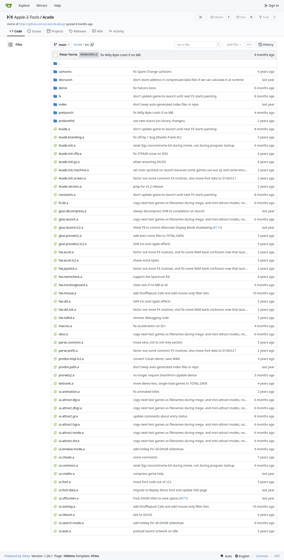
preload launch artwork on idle (155, 531)
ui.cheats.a (66, 457)
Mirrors (41, 5)
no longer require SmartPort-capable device (165, 375)
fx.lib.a (63, 203)
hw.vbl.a (65, 301)
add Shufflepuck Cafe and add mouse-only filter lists (171, 293)
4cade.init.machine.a (74, 170)
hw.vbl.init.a (67, 309)
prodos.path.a (69, 367)
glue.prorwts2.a (70, 236)
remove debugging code (151, 318)
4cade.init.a (67, 145)
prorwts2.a (66, 375)
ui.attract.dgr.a (69, 400)
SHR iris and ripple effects (151, 244)
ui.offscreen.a (68, 498)
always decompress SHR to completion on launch (169, 211)
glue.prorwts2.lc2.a (72, 244)
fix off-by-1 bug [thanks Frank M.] (157, 137)
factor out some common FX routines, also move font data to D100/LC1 (185, 178)
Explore (24, 5)
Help (57, 5)
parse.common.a (71, 342)
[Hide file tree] (10, 44)
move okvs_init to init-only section (157, 342)
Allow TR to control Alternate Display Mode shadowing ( (173, 227)
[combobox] (197, 44)
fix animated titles (146, 391)
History (265, 44)
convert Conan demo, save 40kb (156, 359)
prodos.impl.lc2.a (71, 359)
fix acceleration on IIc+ (149, 326)
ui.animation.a (69, 391)
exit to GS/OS (142, 515)
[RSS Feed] (200, 17)
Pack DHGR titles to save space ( (156, 498)
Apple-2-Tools (26, 17)
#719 (217, 227)
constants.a (67, 195)
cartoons (65, 71)
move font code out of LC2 (152, 482)
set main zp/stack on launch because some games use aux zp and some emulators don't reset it (202, 170)
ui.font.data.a (68, 490)
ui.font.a (65, 482)
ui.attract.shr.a (69, 441)
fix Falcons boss (144, 88)
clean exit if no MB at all (150, 285)
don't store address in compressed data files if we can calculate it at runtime (188, 80)
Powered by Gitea (17, 556)
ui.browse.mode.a (72, 449)
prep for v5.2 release (148, 186)
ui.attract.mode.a (71, 432)
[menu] (249, 44)
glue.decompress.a (72, 211)
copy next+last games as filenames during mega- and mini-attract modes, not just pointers (199, 203)
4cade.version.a (70, 186)
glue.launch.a (68, 219)
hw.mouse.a (67, 293)
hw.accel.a (66, 252)
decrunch (65, 80)
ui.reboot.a (67, 515)
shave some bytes (146, 260)
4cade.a (64, 129)
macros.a (65, 326)
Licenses (262, 556)
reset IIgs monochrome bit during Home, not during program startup (183, 145)
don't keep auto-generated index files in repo (166, 104)
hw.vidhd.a (66, 318)
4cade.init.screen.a (72, 178)
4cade (48, 17)
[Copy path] (92, 44)
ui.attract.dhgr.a (70, 408)
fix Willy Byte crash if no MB (121, 55)
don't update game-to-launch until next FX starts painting (175, 96)
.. (56, 63)
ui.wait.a (65, 531)
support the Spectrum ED (151, 277)
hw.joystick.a (68, 268)
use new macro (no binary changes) (159, 121)
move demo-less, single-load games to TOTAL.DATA (170, 383)
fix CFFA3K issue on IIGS (150, 153)
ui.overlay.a (67, 506)
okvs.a (63, 334)
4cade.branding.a (71, 137)
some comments (145, 457)
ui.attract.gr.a (68, 416)
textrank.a (66, 383)
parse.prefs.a (68, 350)
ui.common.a (68, 465)
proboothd (66, 121)
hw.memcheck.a (70, 277)
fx (60, 96)
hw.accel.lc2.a (68, 260)
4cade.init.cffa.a (70, 153)
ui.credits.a (67, 474)
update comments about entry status (160, 416)
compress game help (148, 474)
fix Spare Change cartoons (152, 71)
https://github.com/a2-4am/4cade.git (42, 24)
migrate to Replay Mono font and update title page (170, 490)
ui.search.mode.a (71, 523)
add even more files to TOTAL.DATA (158, 236)
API (277, 556)
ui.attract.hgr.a (69, 424)
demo (63, 88)
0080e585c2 (89, 54)
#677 (183, 498)
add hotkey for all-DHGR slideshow (158, 449)
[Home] (8, 6)
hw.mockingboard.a (73, 285)
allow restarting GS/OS (149, 162)
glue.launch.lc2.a (71, 227)
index (63, 104)
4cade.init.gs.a (69, 162)
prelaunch (66, 112)
